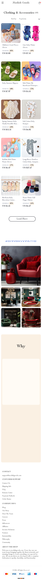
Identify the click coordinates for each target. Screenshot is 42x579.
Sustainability (6, 536)
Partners (5, 533)
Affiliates (5, 526)
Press (4, 520)
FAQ (4, 489)
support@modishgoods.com (11, 475)
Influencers (6, 523)
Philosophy (6, 539)
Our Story (5, 511)
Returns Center (7, 493)
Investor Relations (8, 530)
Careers (5, 517)
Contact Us (6, 483)
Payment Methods (8, 496)
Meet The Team (7, 514)
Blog (4, 507)
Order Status (6, 499)
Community (6, 542)
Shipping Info (6, 486)
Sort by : (14, 19)
